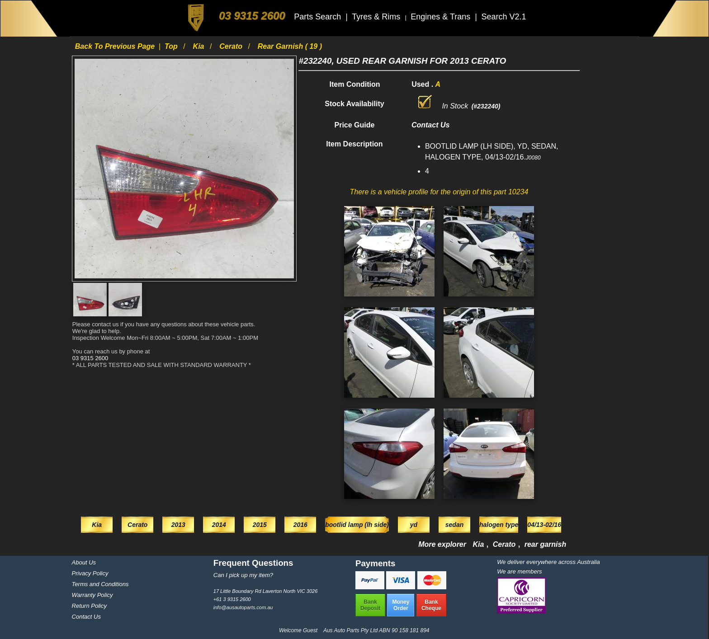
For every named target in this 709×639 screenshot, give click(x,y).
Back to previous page (116, 46)
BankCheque (431, 605)
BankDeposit (370, 605)
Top (172, 46)
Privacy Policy (90, 573)
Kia (199, 46)
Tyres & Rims (377, 16)
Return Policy (89, 605)
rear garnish (545, 544)
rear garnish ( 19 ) (290, 46)
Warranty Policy (92, 595)
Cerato (231, 46)
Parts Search (318, 16)
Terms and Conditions (100, 584)
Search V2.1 (503, 16)
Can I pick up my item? (243, 575)
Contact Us (86, 616)
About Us (84, 562)
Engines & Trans (442, 16)
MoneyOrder (400, 605)
